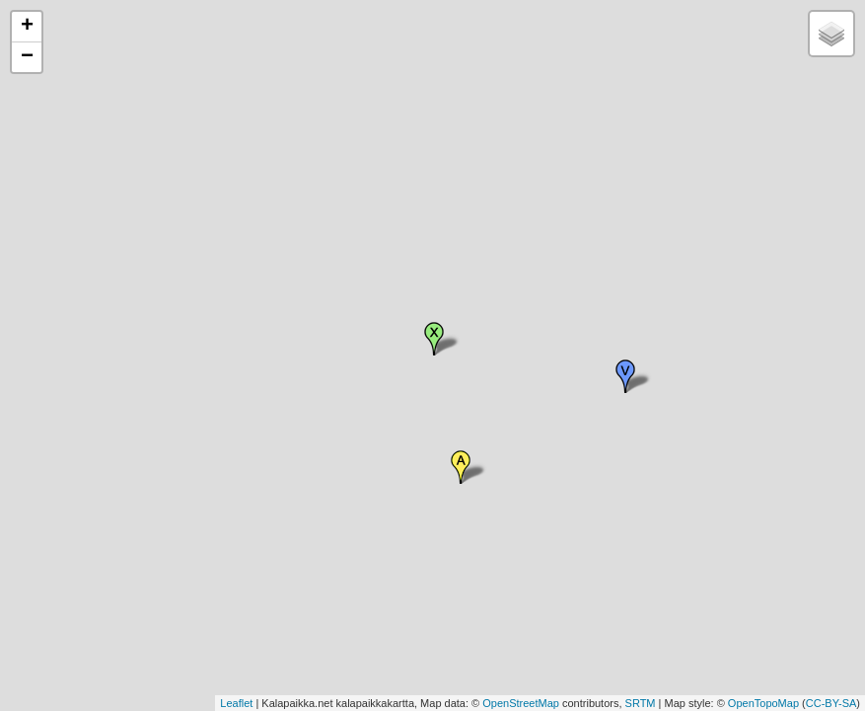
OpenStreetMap (520, 703)
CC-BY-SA (831, 703)
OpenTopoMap (763, 703)
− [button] (27, 57)
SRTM (640, 703)
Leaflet (236, 703)
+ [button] (27, 26)
